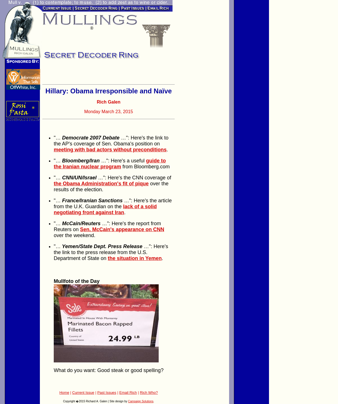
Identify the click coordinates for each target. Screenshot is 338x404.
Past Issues (106, 392)
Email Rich (128, 392)
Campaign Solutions (141, 401)
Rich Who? (149, 392)
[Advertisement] (108, 73)
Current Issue (83, 392)
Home (64, 392)
